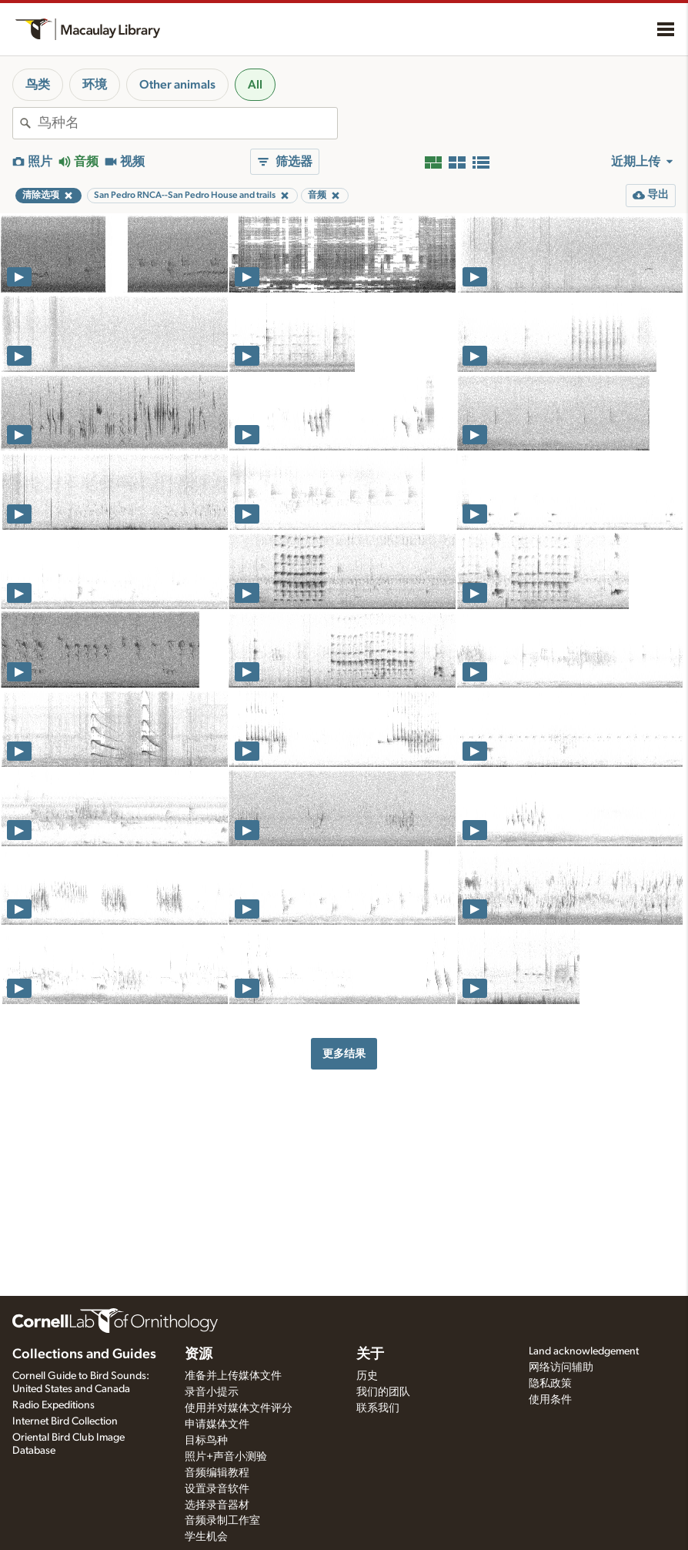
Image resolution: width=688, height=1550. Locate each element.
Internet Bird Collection (65, 1421)
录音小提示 (212, 1392)
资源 (198, 1354)
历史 (367, 1376)
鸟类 (37, 85)
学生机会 (206, 1537)
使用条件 (550, 1399)
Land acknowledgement (584, 1351)
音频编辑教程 (217, 1473)
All (255, 85)
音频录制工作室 (222, 1520)
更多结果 (344, 1054)
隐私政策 (550, 1383)
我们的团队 (383, 1392)
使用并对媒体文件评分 (238, 1408)
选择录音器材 (217, 1505)
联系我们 (377, 1408)
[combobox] (187, 123)
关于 (370, 1354)
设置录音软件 (217, 1489)
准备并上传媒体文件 (233, 1376)
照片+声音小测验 (226, 1456)
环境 (94, 85)
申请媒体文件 (217, 1424)
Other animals (177, 85)
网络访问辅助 (561, 1367)
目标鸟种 (206, 1440)
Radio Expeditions (53, 1405)
